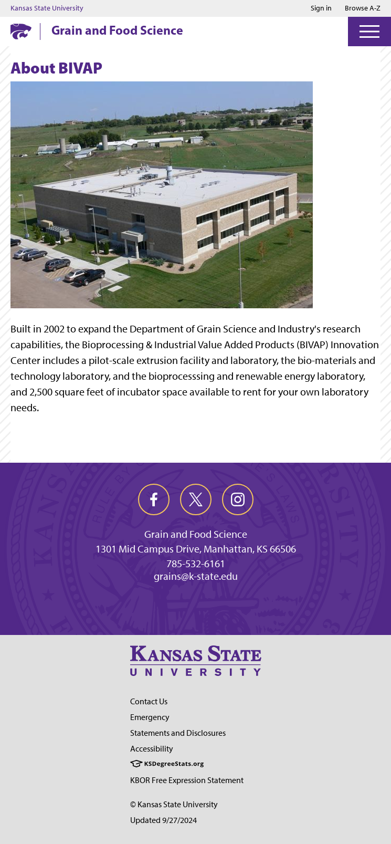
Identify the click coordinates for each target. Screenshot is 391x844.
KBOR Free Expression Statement (187, 780)
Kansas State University (46, 8)
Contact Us (148, 701)
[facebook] (154, 499)
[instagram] (237, 499)
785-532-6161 (195, 563)
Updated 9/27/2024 (163, 820)
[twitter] (196, 499)
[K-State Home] (20, 31)
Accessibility (151, 749)
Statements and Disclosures (178, 733)
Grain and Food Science (117, 30)
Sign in (321, 8)
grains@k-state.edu (196, 576)
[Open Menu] (369, 31)
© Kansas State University (174, 804)
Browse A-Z (363, 8)
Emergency (150, 717)
